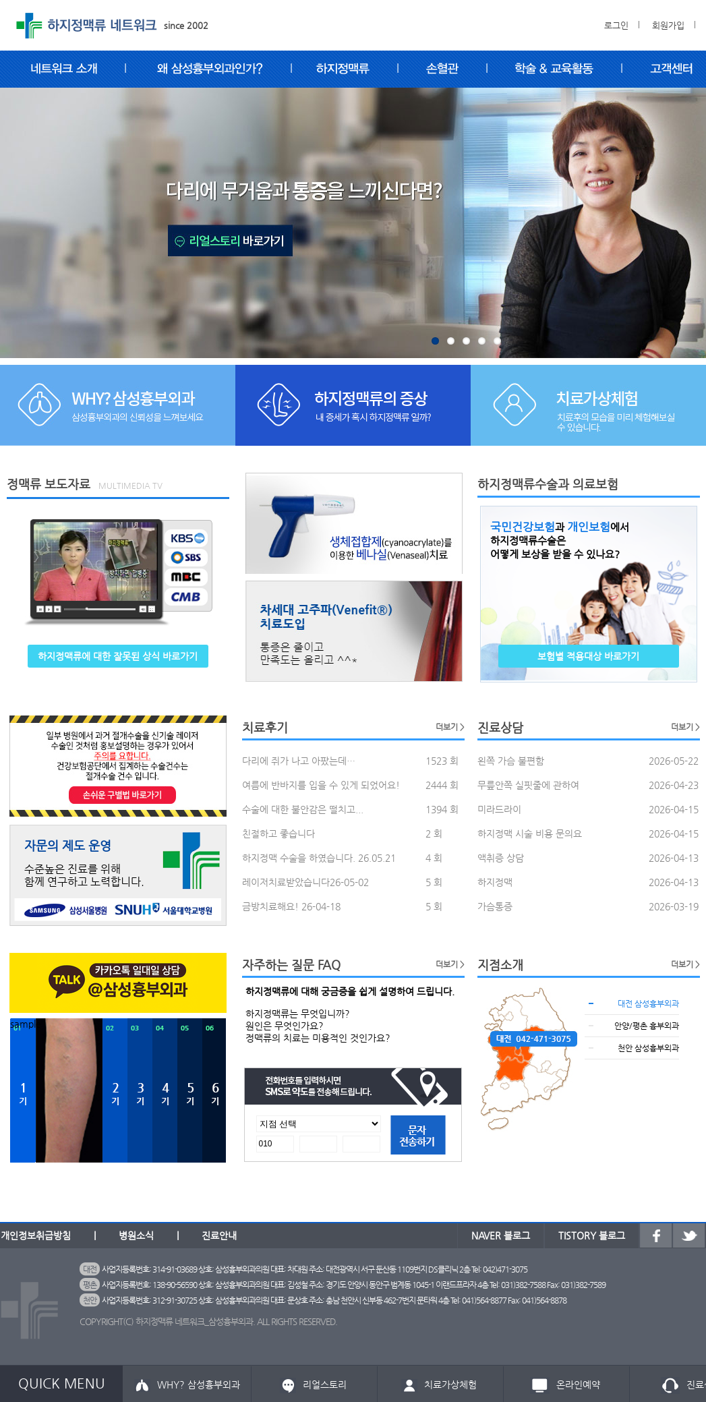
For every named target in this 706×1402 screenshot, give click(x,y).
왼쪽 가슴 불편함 (510, 760)
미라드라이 (499, 809)
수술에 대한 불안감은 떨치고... (302, 809)
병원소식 (136, 1235)
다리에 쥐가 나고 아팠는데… (298, 760)
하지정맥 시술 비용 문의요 (529, 833)
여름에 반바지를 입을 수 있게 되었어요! (321, 785)
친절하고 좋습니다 (278, 833)
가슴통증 (494, 906)
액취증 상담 (500, 857)
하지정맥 (494, 882)
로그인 (616, 25)
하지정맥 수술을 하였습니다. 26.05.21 (319, 857)
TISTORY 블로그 (591, 1235)
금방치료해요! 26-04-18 (291, 906)
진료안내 (219, 1235)
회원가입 (668, 25)
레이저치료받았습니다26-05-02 (305, 882)
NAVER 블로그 (500, 1235)
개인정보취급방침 (36, 1235)
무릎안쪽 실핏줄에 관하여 (528, 785)
